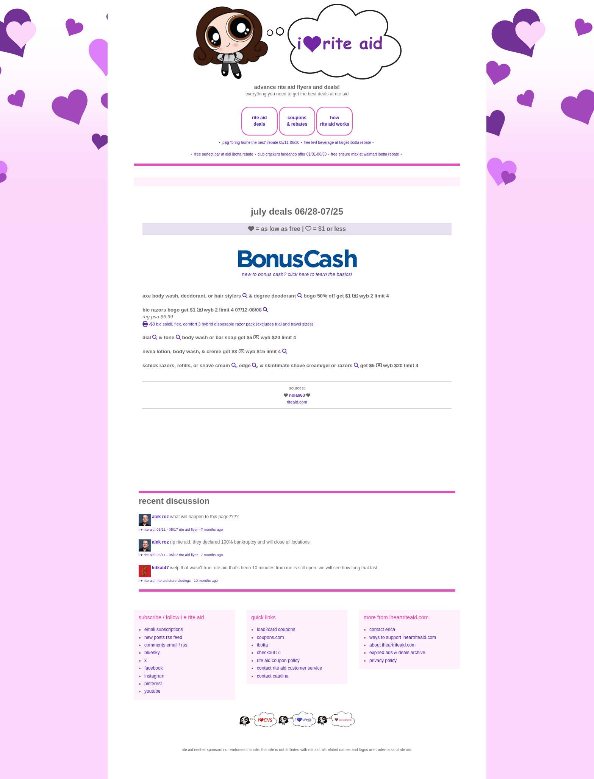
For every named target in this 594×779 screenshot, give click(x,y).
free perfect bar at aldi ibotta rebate (223, 154)
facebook (153, 668)
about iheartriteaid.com (392, 645)
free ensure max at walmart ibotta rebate (365, 154)
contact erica (382, 629)
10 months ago (205, 580)
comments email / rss (165, 645)
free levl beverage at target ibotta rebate (337, 142)
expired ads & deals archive (397, 652)
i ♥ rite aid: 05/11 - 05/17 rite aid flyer (168, 529)
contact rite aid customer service (289, 668)
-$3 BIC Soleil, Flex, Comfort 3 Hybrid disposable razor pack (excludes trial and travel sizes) (227, 324)
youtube (152, 691)
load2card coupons (276, 629)
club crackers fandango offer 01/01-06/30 (292, 154)
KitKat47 (160, 567)
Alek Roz (160, 516)
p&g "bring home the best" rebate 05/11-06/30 (260, 142)
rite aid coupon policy (278, 660)
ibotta (262, 645)
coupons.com (270, 637)
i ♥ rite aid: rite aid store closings (165, 580)
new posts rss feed (163, 637)
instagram (154, 676)
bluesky (152, 652)
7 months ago (212, 529)
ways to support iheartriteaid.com (402, 637)
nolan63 (297, 395)
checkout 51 (269, 652)
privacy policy (383, 660)
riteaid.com (297, 402)
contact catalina (272, 676)
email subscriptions (163, 629)
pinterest (153, 683)
